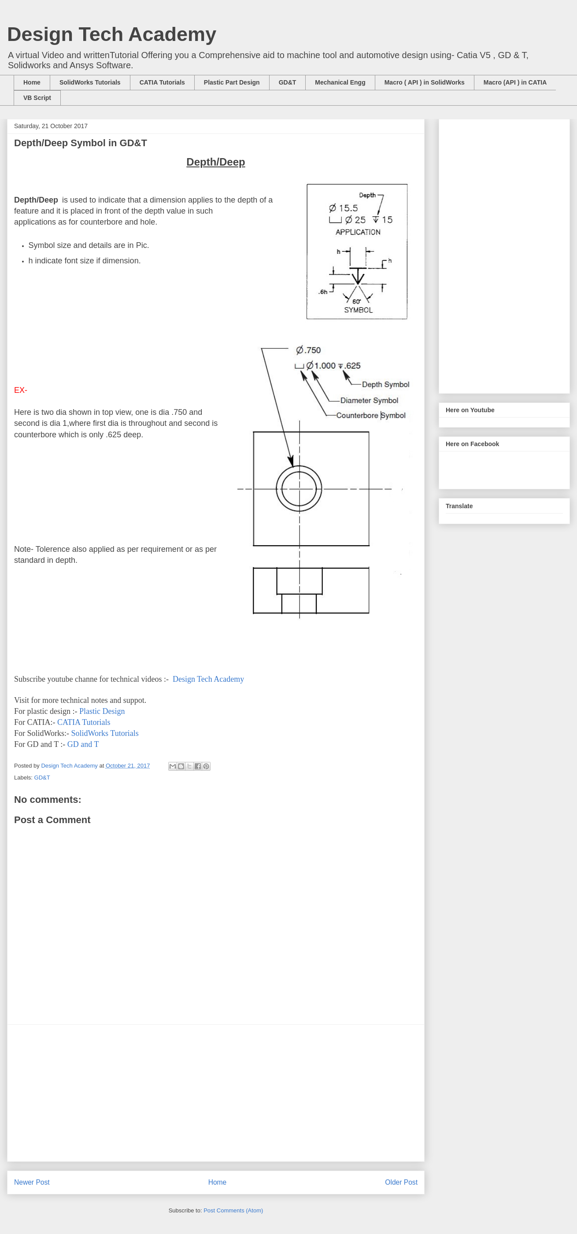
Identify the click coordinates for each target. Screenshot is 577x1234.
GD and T (83, 744)
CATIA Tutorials (162, 82)
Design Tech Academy (111, 34)
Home (32, 82)
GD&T (287, 82)
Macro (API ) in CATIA (515, 82)
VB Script (37, 97)
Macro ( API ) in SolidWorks (425, 82)
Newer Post (32, 1182)
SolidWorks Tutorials (90, 82)
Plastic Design (103, 711)
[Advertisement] (216, 1093)
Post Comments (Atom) (233, 1210)
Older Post (401, 1182)
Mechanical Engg (340, 82)
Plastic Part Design (232, 82)
